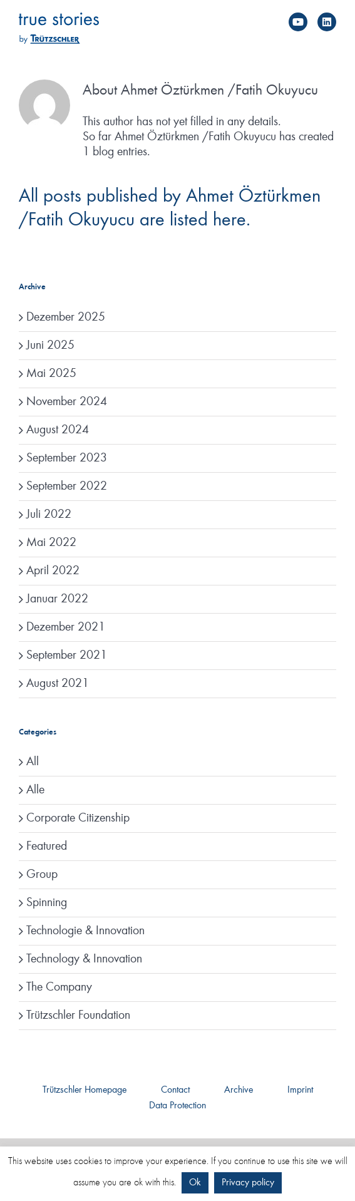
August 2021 (57, 684)
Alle (35, 790)
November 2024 (66, 402)
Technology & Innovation (84, 959)
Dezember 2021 (65, 627)
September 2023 (66, 458)
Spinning (46, 903)
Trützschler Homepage (84, 1090)
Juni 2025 (50, 345)
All (32, 762)
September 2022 (66, 486)
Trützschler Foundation (78, 1015)
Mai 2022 (51, 543)
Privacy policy (248, 1183)
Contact (175, 1090)
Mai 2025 (51, 374)
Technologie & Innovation (85, 931)
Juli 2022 (48, 514)
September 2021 (66, 655)
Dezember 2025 (65, 317)
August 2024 (57, 430)
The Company (59, 987)
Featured (46, 846)
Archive (238, 1090)
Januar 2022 (57, 599)
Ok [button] (195, 1183)
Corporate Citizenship (78, 818)
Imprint (300, 1090)
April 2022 (53, 571)
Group (42, 875)
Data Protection (177, 1106)
